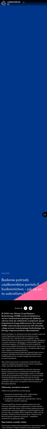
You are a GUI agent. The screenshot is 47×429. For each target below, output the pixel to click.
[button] (23, 2)
